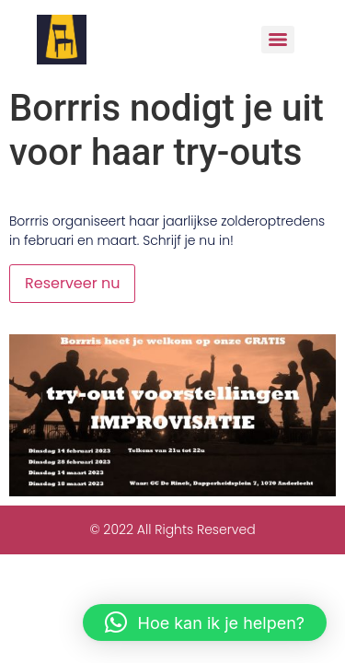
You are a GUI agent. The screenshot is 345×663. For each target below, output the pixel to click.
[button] (205, 622)
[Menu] (277, 39)
